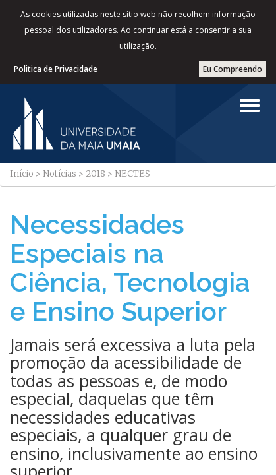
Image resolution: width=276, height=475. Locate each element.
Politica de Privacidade (55, 69)
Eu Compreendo (232, 69)
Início (22, 173)
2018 (95, 173)
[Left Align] (249, 105)
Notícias (59, 173)
